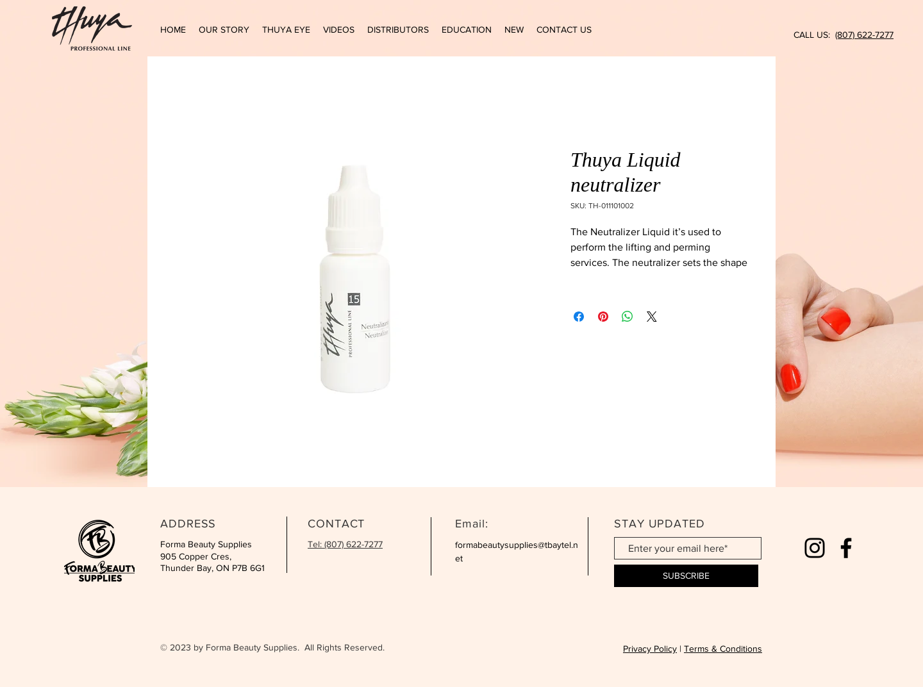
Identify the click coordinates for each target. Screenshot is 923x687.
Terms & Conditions (723, 648)
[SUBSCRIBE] (686, 576)
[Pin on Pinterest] (603, 316)
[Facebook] (846, 547)
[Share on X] (652, 316)
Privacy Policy (650, 648)
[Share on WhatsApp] (627, 316)
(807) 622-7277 (864, 34)
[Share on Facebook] (578, 316)
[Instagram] (814, 547)
